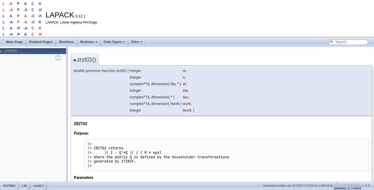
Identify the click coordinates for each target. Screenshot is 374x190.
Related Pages (41, 42)
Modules (88, 42)
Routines (66, 42)
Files (136, 42)
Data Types (114, 42)
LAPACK (11, 51)
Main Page (14, 42)
